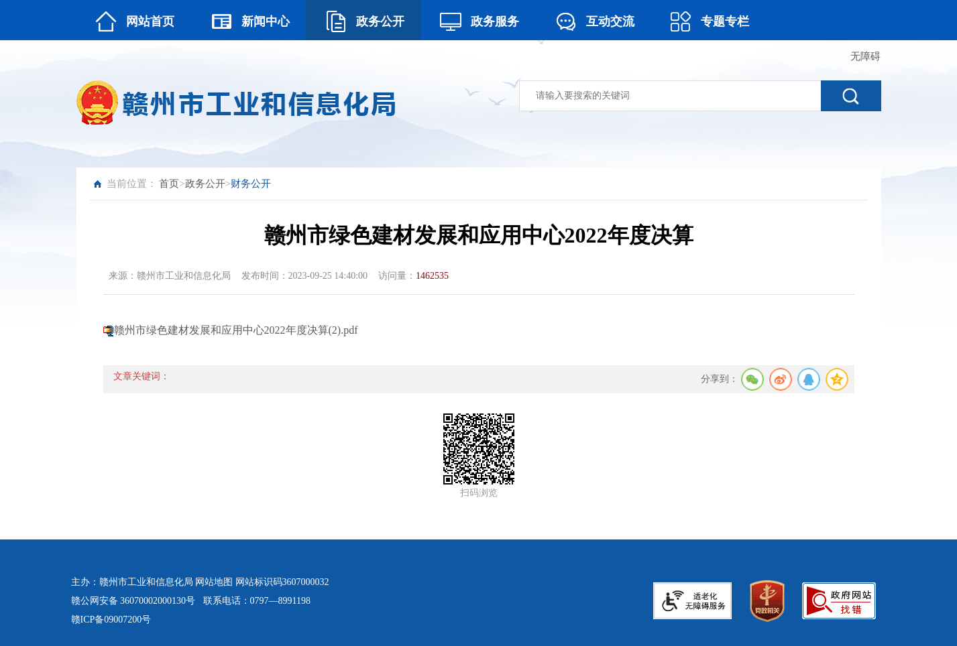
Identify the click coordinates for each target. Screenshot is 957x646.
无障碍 (865, 56)
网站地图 (214, 582)
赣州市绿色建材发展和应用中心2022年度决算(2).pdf (236, 330)
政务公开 (205, 183)
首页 (169, 183)
